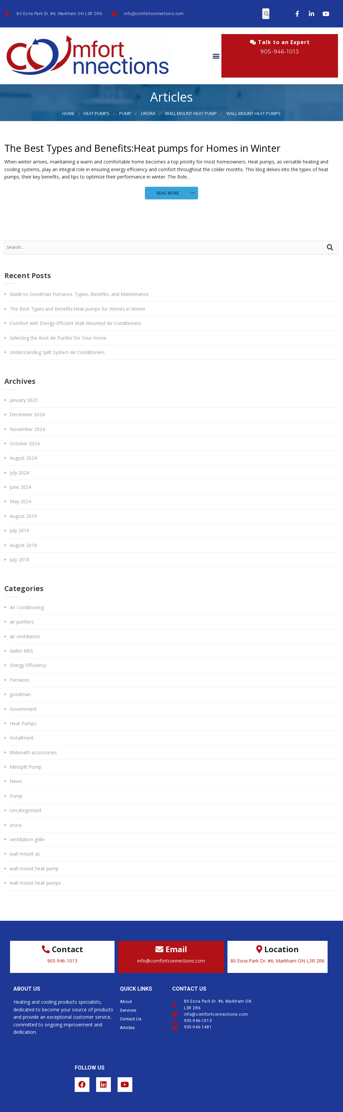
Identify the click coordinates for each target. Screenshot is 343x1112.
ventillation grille (27, 839)
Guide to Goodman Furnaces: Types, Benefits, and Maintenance (79, 294)
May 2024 (20, 501)
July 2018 (19, 559)
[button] (215, 56)
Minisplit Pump (26, 767)
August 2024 (23, 458)
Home (68, 113)
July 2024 (19, 472)
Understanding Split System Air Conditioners (57, 352)
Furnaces (19, 680)
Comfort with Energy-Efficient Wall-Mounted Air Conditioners (75, 323)
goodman (20, 694)
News (16, 781)
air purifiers (22, 622)
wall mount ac (25, 854)
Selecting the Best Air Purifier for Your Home (58, 338)
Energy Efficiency (28, 665)
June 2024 (20, 487)
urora (148, 113)
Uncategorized (25, 810)
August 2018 (23, 545)
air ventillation (25, 636)
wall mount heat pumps (253, 113)
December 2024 (27, 414)
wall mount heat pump (191, 113)
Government (23, 709)
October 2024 (25, 443)
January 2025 (24, 400)
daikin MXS (21, 651)
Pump (125, 113)
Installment (22, 738)
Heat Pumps (96, 113)
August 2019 (23, 516)
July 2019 (19, 530)
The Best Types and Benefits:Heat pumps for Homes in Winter (142, 147)
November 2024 (27, 429)
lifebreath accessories (33, 752)
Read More (168, 193)
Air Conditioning (27, 607)
